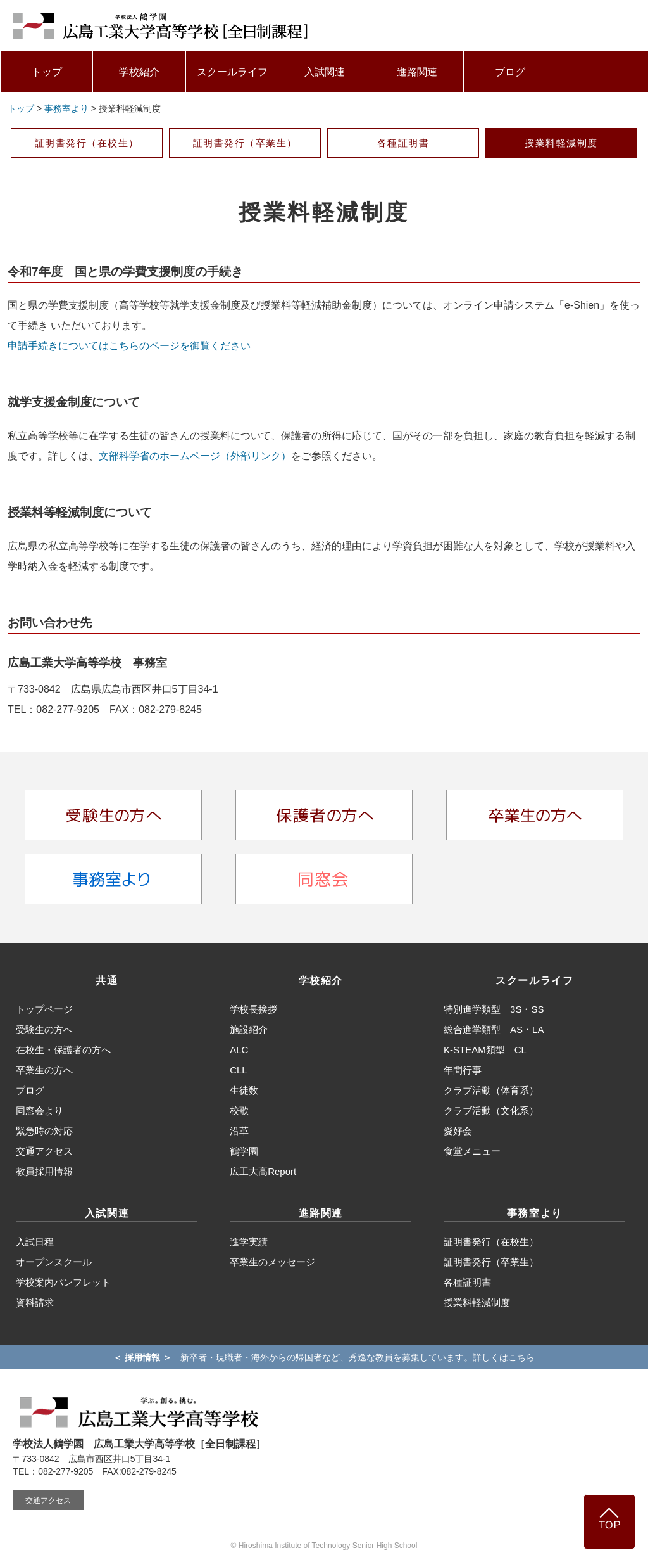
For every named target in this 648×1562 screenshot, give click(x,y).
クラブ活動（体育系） (491, 1090)
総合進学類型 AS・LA (494, 1029)
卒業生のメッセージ (272, 1262)
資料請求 (35, 1302)
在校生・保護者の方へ (63, 1049)
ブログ (510, 72)
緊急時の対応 (44, 1130)
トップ (47, 72)
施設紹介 (249, 1029)
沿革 (239, 1130)
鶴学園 (244, 1151)
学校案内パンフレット (63, 1282)
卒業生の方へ (44, 1070)
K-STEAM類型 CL (485, 1049)
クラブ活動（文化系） (491, 1110)
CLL (238, 1070)
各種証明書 (403, 143)
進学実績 (249, 1241)
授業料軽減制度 (561, 143)
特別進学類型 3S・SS (494, 1009)
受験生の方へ (44, 1029)
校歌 (239, 1110)
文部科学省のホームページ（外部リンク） (195, 456)
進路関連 (417, 72)
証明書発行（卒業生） (245, 143)
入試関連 (324, 72)
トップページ (44, 1009)
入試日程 (35, 1241)
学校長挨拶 (253, 1009)
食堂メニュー (472, 1151)
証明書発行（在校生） (87, 143)
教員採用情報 (44, 1171)
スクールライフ (232, 72)
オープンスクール (54, 1262)
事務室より (66, 108)
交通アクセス (44, 1151)
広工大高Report (263, 1171)
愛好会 (458, 1130)
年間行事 (463, 1070)
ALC (239, 1049)
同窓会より (39, 1110)
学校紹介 (139, 72)
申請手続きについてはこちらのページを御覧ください (129, 345)
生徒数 (244, 1090)
